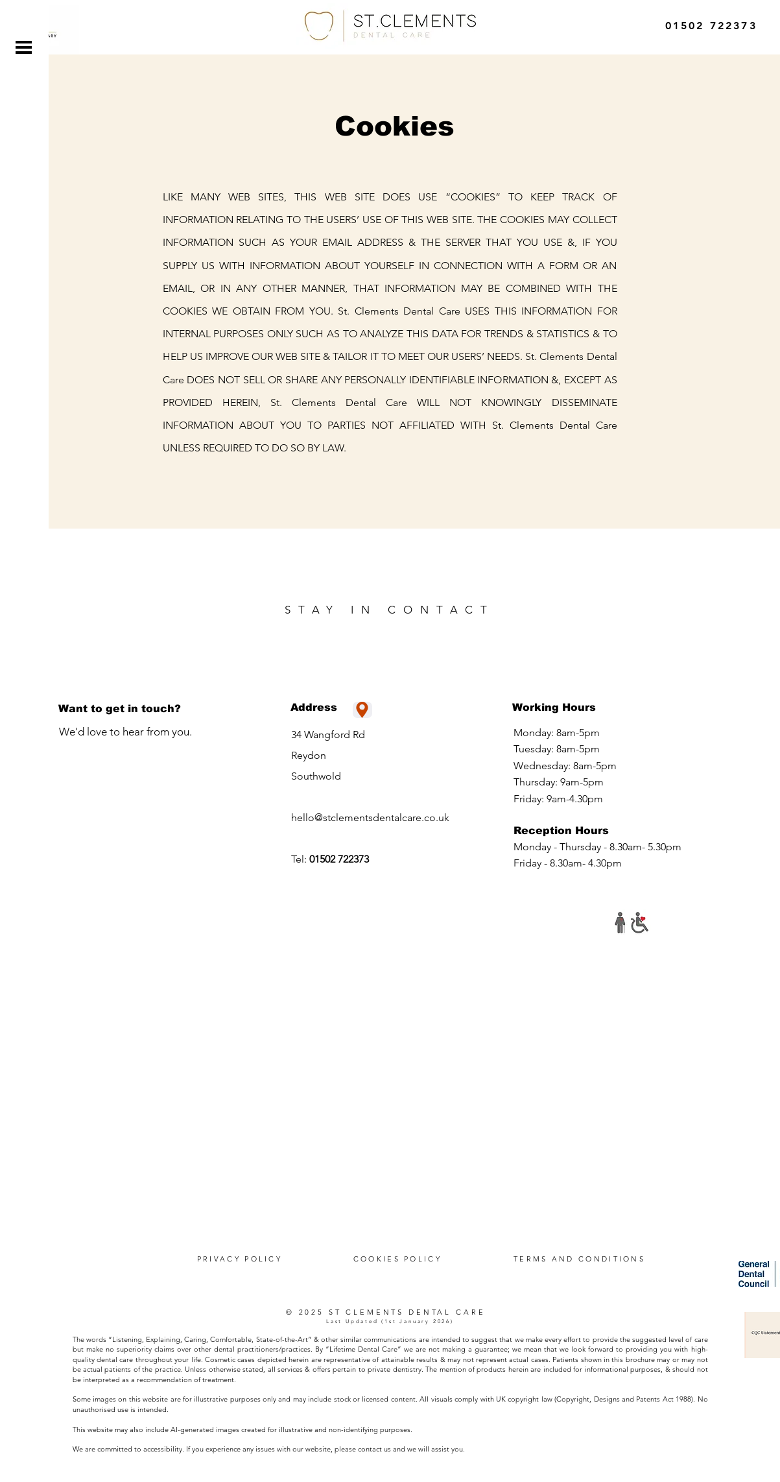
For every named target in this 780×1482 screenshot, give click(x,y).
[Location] (362, 710)
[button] (24, 47)
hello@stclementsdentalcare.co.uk (370, 817)
